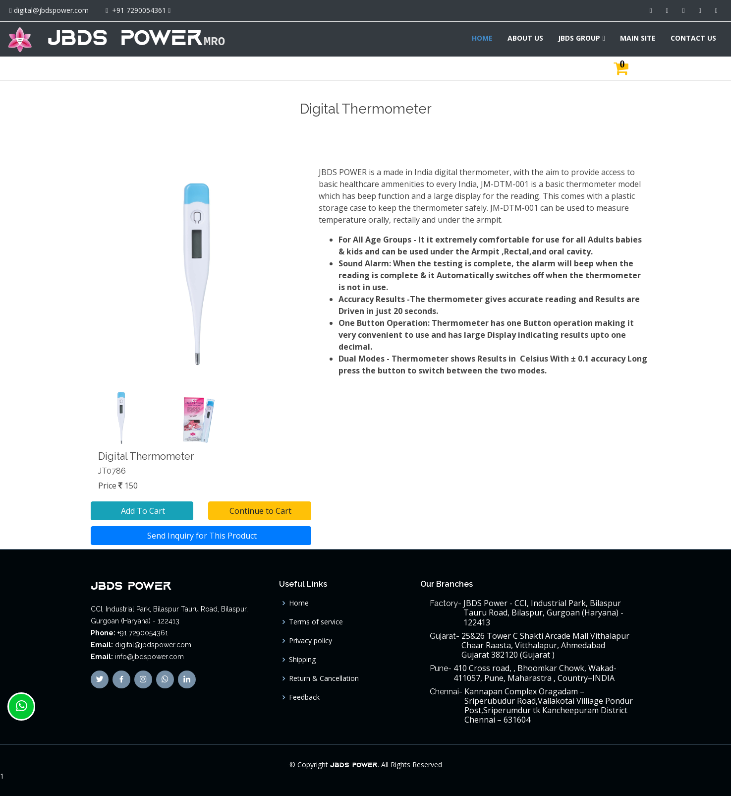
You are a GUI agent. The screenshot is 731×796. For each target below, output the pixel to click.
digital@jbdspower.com (51, 10)
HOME (482, 38)
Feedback (304, 697)
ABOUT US (525, 38)
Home (299, 603)
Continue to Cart (259, 510)
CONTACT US (693, 38)
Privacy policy (310, 640)
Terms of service (316, 621)
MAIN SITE (638, 38)
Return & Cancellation (324, 678)
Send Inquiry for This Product (201, 535)
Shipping (302, 659)
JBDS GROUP (579, 38)
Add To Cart (142, 510)
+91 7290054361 (139, 10)
